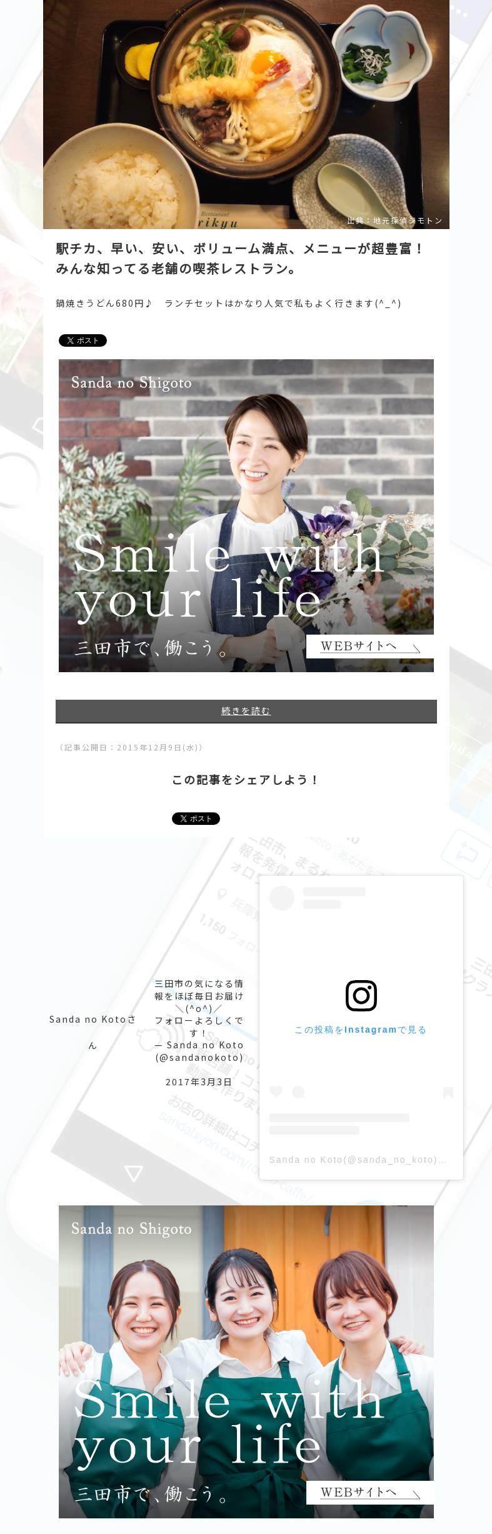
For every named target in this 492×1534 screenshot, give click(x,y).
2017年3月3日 (199, 1081)
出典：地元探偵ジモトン (395, 220)
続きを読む (246, 710)
